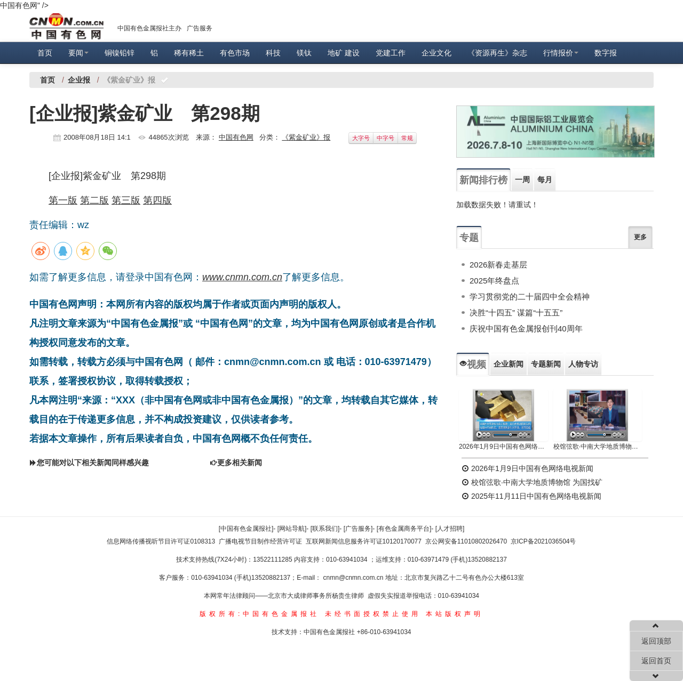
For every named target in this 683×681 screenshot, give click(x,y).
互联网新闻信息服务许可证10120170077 (364, 541)
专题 (469, 237)
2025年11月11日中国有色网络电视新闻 (531, 496)
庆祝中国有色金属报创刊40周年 (526, 328)
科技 (273, 52)
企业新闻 (508, 364)
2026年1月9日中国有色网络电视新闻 (503, 446)
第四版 (157, 200)
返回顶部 (656, 641)
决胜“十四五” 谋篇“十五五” (516, 312)
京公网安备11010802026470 (466, 541)
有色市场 (235, 52)
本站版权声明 (454, 614)
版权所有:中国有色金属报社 (260, 614)
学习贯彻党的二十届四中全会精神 (530, 296)
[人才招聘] (450, 528)
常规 (407, 138)
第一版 (63, 200)
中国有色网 (236, 137)
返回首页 (656, 660)
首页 (44, 52)
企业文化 (436, 52)
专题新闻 (546, 364)
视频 (472, 364)
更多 (640, 237)
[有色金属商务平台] (404, 528)
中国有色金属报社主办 (149, 28)
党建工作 (391, 52)
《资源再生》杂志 (497, 52)
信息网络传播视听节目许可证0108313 (161, 541)
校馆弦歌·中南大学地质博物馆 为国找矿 (532, 482)
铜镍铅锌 (119, 52)
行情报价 (560, 52)
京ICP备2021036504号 (543, 541)
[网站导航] (292, 528)
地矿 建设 (344, 52)
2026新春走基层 (498, 264)
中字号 (385, 138)
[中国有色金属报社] (246, 528)
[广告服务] (358, 528)
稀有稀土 (189, 52)
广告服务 (199, 28)
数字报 (605, 52)
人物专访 (583, 364)
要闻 (78, 52)
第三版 (126, 200)
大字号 (361, 138)
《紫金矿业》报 (306, 137)
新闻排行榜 (483, 180)
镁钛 (304, 52)
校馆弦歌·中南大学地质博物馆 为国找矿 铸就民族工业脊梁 (597, 446)
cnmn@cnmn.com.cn (354, 577)
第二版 (94, 200)
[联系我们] (325, 528)
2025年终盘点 (494, 280)
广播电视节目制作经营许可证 (260, 541)
